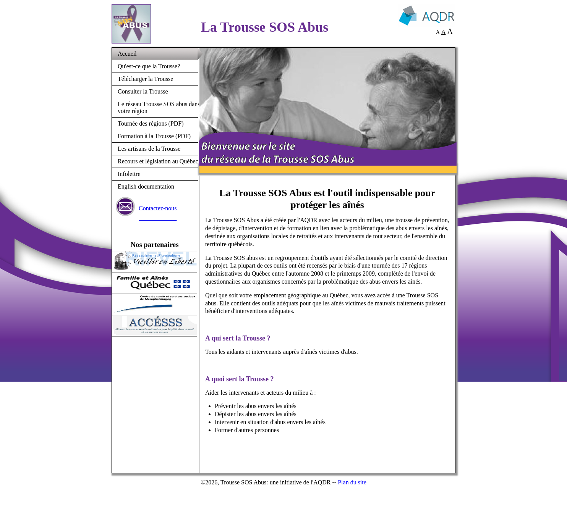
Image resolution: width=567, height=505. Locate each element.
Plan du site (352, 482)
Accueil (127, 53)
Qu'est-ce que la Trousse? (149, 66)
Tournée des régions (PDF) (151, 123)
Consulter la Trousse (143, 91)
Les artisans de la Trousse (149, 148)
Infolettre (129, 174)
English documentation (146, 186)
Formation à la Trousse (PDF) (154, 136)
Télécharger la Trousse (145, 79)
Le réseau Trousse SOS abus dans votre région (159, 107)
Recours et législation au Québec (158, 161)
